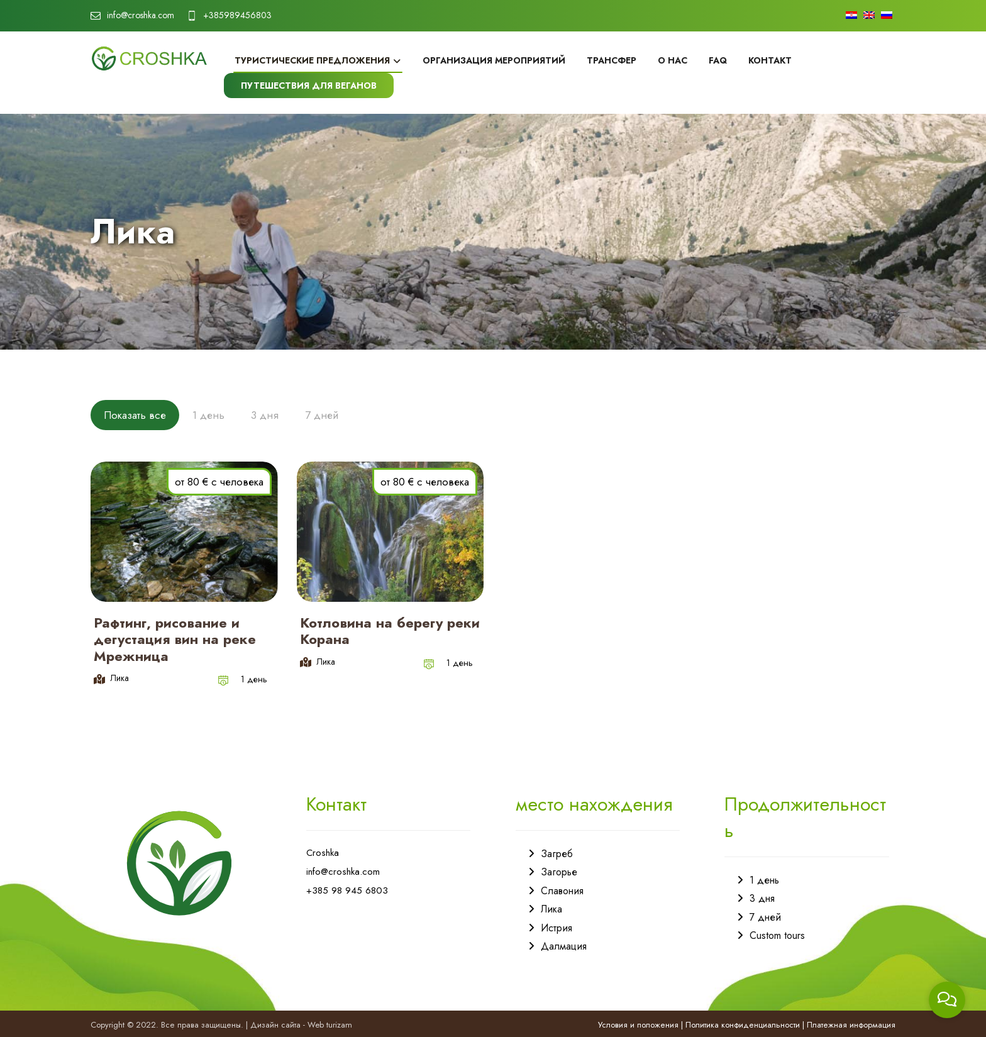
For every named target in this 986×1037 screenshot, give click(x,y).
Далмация (564, 946)
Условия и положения (638, 1025)
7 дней (765, 917)
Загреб (557, 853)
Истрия (556, 928)
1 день (764, 880)
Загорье (559, 872)
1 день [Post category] (254, 679)
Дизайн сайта (275, 1025)
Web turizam (329, 1025)
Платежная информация (851, 1025)
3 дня (762, 898)
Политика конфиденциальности (742, 1025)
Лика (551, 909)
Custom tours (777, 935)
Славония (562, 891)
